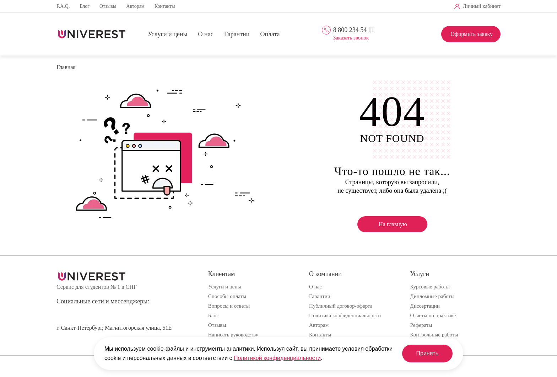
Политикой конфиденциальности (277, 358)
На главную (393, 224)
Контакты (165, 6)
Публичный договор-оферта (340, 306)
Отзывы (107, 6)
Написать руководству (233, 335)
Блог (85, 6)
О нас (205, 34)
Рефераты (421, 325)
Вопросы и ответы (229, 306)
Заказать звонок (351, 38)
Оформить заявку (471, 34)
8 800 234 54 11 (353, 29)
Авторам (135, 6)
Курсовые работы (430, 287)
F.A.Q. (63, 6)
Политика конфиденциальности (345, 315)
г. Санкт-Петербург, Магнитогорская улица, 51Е (114, 328)
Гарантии (237, 34)
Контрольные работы (434, 335)
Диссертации (425, 306)
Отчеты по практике (433, 315)
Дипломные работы (432, 296)
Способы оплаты (227, 296)
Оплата (270, 34)
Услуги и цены (168, 34)
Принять (427, 353)
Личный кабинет (482, 6)
